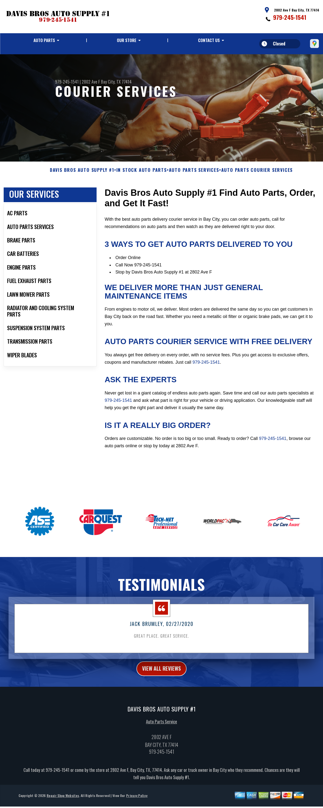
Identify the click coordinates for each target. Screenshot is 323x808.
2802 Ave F (91, 81)
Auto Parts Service (161, 726)
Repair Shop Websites (63, 800)
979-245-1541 (289, 17)
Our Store (126, 40)
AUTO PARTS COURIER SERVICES (257, 173)
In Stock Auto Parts (141, 173)
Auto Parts (44, 40)
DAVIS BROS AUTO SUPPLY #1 (82, 173)
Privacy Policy (136, 800)
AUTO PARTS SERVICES (194, 173)
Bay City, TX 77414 (116, 81)
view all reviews (161, 672)
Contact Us (209, 40)
